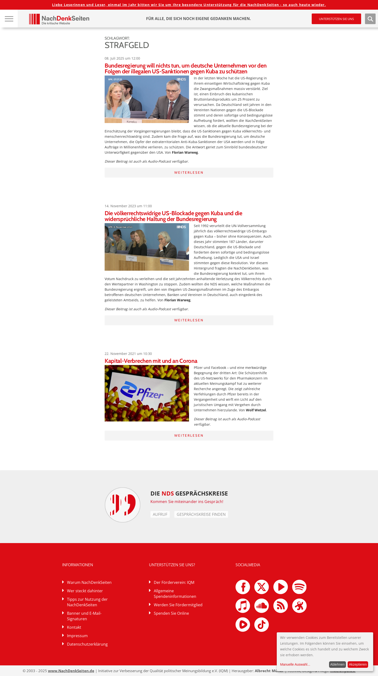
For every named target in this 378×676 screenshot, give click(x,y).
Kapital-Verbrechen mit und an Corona (151, 360)
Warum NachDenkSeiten (89, 582)
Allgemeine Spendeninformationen (175, 593)
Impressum (77, 635)
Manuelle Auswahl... (295, 664)
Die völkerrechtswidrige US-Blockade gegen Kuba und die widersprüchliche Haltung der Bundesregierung (173, 216)
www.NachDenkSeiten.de (71, 670)
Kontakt (74, 627)
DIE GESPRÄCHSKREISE (189, 493)
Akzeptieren (358, 664)
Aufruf (160, 514)
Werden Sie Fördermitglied (178, 604)
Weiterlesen (189, 172)
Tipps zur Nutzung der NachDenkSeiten (87, 602)
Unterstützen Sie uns (336, 19)
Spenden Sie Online (171, 613)
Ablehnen (337, 664)
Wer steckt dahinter (85, 590)
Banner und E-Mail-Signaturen (84, 616)
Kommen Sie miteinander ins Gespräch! (186, 501)
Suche (370, 19)
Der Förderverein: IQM (174, 582)
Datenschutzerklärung (87, 644)
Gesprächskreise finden (201, 514)
